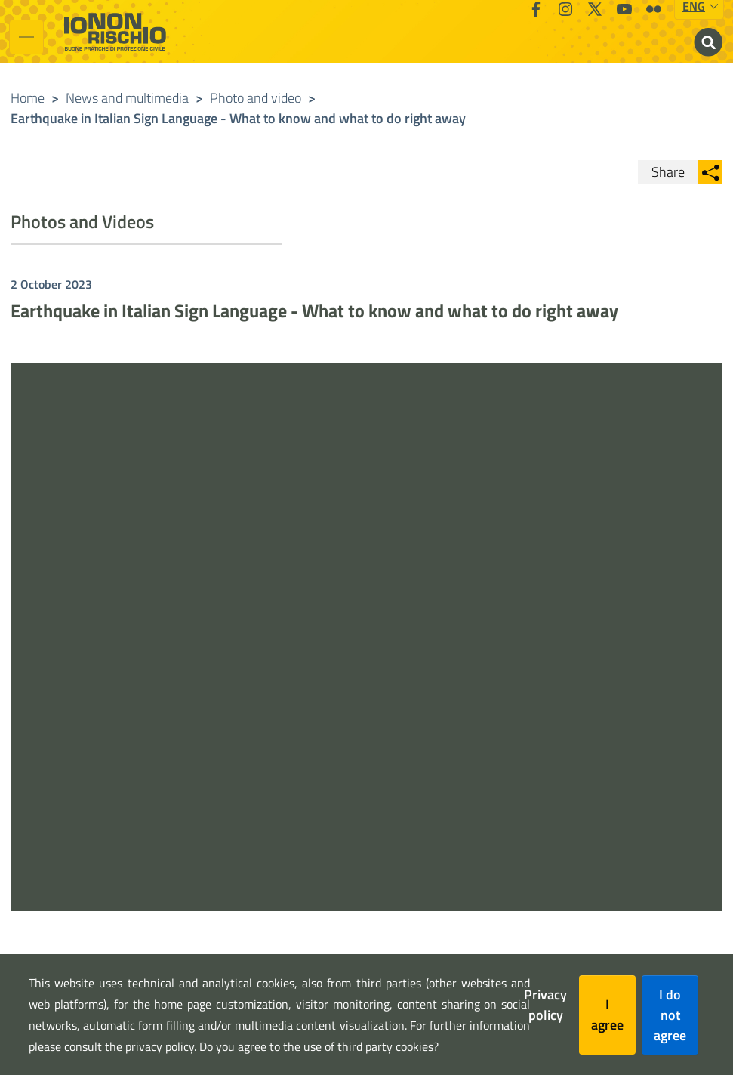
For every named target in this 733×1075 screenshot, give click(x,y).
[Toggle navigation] (26, 37)
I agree (607, 1014)
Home (28, 98)
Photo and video (255, 98)
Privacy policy (545, 1004)
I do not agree (670, 1015)
